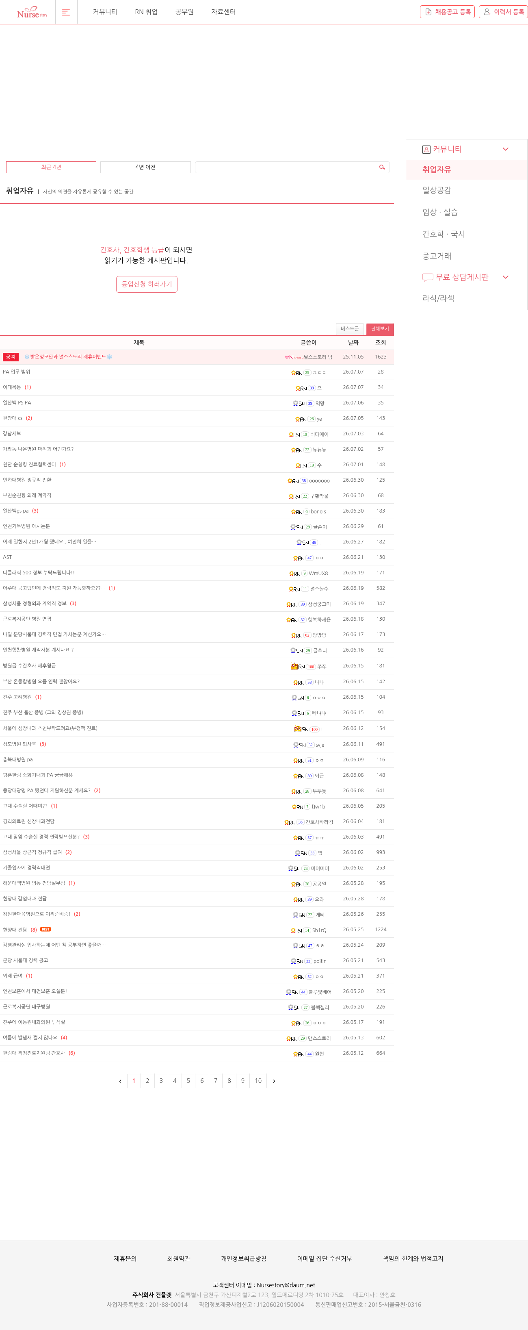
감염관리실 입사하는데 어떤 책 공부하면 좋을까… (54, 945)
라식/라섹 (438, 298)
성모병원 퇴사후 (24, 744)
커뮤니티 (105, 12)
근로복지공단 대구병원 (26, 1006)
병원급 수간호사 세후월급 (29, 665)
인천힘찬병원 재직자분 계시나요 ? (38, 650)
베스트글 (350, 328)
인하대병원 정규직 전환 (27, 480)
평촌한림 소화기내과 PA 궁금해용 (38, 775)
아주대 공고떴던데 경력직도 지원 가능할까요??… (59, 588)
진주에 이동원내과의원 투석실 (34, 1022)
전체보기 (380, 328)
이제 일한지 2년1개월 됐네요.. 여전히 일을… (49, 541)
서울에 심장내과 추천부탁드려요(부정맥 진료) (50, 728)
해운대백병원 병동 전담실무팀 (39, 883)
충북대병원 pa (18, 759)
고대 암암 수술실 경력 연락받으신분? (46, 837)
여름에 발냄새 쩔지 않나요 (35, 1037)
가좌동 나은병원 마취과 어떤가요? (38, 449)
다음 (273, 1081)
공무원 (184, 12)
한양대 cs (17, 418)
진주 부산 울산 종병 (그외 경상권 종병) (43, 712)
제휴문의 (125, 1259)
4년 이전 (146, 167)
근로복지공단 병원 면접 (27, 619)
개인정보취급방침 (244, 1259)
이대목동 (17, 387)
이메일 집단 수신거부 (324, 1259)
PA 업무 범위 (16, 371)
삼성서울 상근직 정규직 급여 (37, 852)
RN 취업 (146, 12)
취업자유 (436, 170)
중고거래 (436, 256)
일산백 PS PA (17, 402)
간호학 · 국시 (443, 234)
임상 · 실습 (440, 212)
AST (7, 557)
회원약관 (178, 1259)
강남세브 (12, 433)
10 (258, 1081)
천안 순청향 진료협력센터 (34, 464)
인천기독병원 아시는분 (26, 526)
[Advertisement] (111, 88)
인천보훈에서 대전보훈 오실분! (35, 991)
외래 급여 (17, 976)
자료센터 (223, 12)
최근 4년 (51, 167)
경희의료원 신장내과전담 (28, 821)
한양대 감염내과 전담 (25, 898)
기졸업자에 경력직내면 (26, 867)
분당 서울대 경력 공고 (25, 960)
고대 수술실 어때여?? (30, 806)
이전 (120, 1081)
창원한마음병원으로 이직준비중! (41, 914)
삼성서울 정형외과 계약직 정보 (39, 603)
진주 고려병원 (22, 697)
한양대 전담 (20, 930)
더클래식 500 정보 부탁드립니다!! (39, 572)
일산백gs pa (21, 511)
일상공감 (436, 190)
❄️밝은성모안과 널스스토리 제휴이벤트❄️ (68, 356)
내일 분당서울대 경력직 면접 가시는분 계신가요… (54, 634)
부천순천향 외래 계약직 (27, 495)
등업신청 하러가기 (146, 284)
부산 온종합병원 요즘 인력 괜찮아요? (41, 681)
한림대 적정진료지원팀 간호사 (39, 1053)
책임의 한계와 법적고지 (413, 1259)
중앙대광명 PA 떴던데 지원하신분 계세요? (51, 790)
